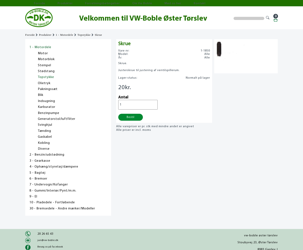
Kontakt (154, 3)
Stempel (44, 65)
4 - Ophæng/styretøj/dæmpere (53, 166)
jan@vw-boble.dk (47, 240)
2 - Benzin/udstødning (46, 154)
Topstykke (83, 34)
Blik (40, 95)
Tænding (44, 131)
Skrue (98, 34)
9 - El (33, 196)
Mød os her (135, 3)
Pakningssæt (48, 89)
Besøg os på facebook (50, 247)
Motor (43, 53)
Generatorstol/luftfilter (56, 119)
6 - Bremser (38, 178)
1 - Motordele (64, 34)
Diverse (44, 149)
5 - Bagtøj (37, 173)
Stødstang (46, 71)
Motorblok (46, 59)
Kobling (44, 143)
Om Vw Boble (111, 3)
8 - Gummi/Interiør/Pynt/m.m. (52, 190)
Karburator (46, 107)
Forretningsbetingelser (81, 3)
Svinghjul (45, 125)
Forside (34, 3)
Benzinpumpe (48, 113)
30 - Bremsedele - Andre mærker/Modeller (62, 208)
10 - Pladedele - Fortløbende (52, 202)
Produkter (52, 3)
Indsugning (46, 101)
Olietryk (44, 83)
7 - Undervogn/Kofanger (48, 184)
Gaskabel (45, 137)
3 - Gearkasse (39, 161)
